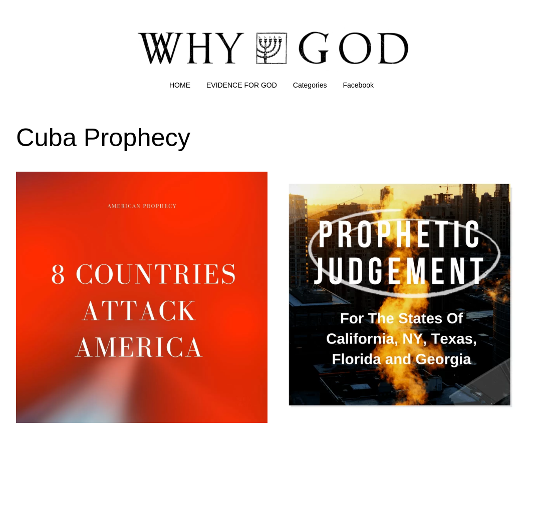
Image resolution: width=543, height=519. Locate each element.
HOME (179, 85)
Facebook (358, 85)
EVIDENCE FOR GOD (241, 85)
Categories (310, 85)
